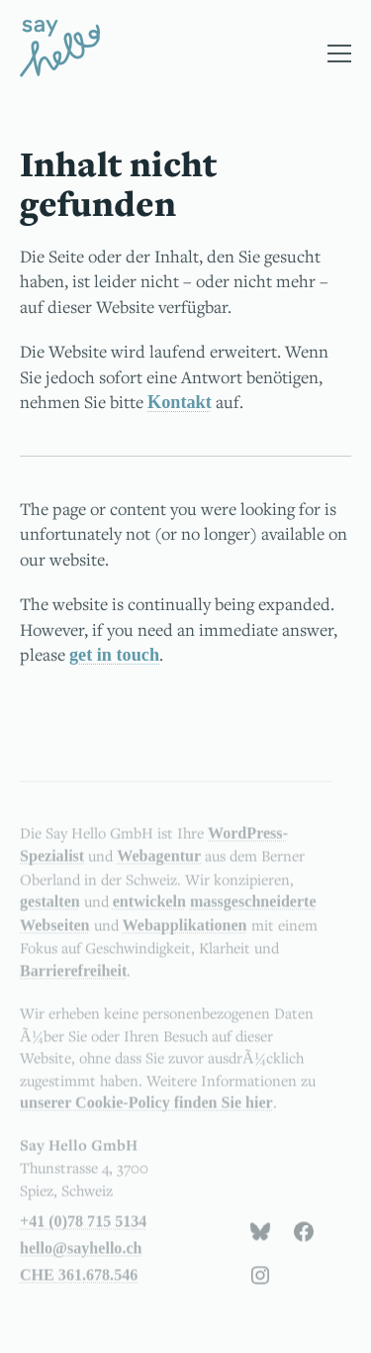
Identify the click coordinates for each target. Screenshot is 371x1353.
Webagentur (159, 867)
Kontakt (179, 402)
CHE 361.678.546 (79, 1286)
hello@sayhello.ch (81, 1259)
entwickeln (149, 912)
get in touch (114, 655)
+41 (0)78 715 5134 (83, 1232)
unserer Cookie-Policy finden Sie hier (146, 1113)
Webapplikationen (185, 935)
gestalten (50, 912)
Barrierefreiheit (73, 981)
